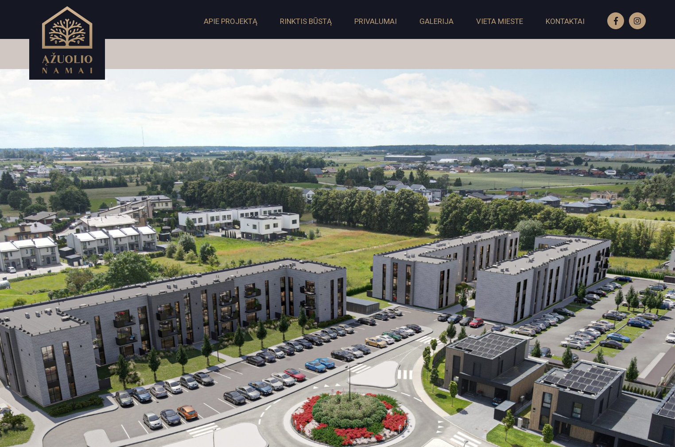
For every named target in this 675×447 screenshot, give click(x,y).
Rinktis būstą (306, 21)
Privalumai (375, 21)
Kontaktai (565, 21)
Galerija (436, 21)
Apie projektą (230, 21)
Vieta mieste (499, 21)
